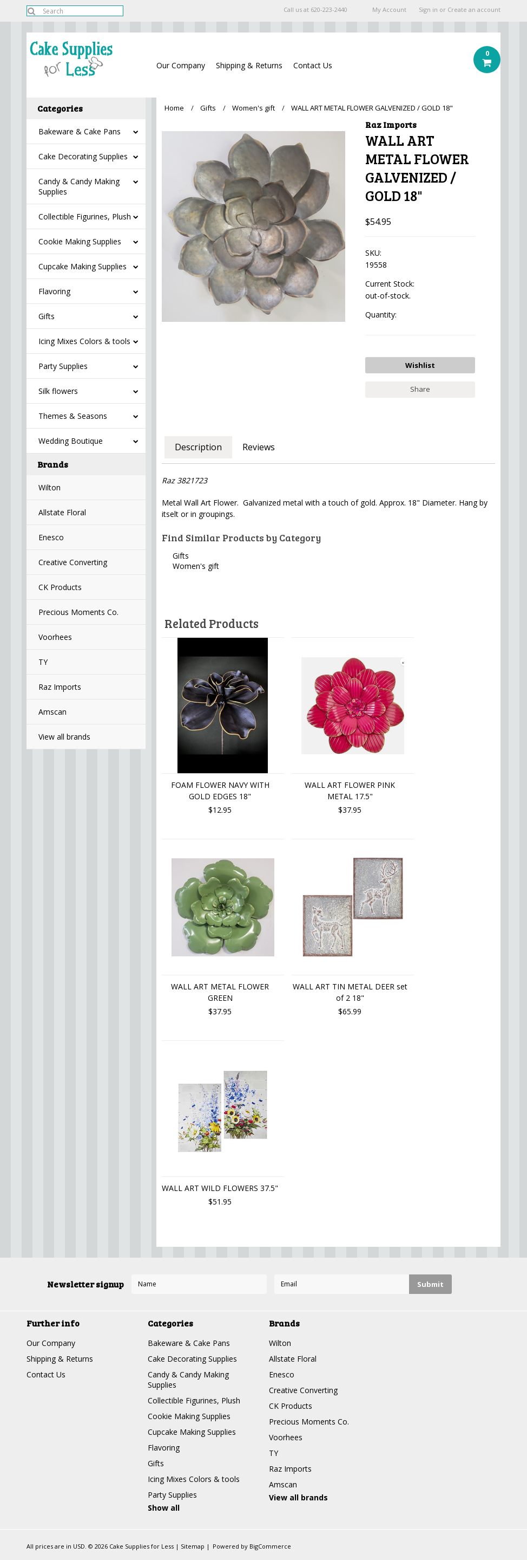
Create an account (473, 10)
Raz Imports (59, 687)
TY (43, 662)
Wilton (49, 487)
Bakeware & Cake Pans (79, 131)
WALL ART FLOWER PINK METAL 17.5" (350, 790)
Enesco (51, 537)
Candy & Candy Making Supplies (79, 186)
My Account (389, 10)
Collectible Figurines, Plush (84, 216)
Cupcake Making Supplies (82, 266)
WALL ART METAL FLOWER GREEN (220, 992)
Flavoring (54, 291)
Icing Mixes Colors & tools (84, 341)
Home (174, 108)
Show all (164, 1508)
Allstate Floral (62, 512)
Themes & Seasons (72, 416)
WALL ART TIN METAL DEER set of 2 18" (350, 992)
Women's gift (253, 108)
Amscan (52, 712)
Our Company (180, 65)
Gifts (46, 316)
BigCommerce (270, 1546)
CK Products (60, 587)
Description (198, 447)
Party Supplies (63, 366)
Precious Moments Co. (78, 612)
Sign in (428, 10)
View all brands (64, 737)
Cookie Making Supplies (79, 241)
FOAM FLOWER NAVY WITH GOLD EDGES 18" (220, 790)
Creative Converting (72, 562)
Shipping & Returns (249, 65)
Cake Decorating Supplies (83, 156)
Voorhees (55, 637)
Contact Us (312, 65)
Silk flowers (58, 391)
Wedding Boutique (70, 441)
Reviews (258, 447)
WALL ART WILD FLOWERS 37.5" (220, 1188)
